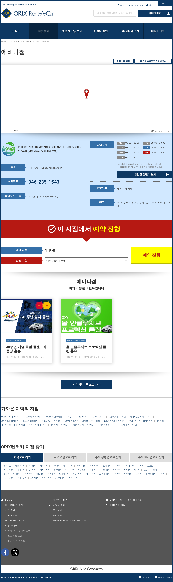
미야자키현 (46, 478)
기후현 (92, 470)
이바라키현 (94, 466)
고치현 (138, 474)
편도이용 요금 (15, 536)
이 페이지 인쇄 (123, 61)
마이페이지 (155, 13)
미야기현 (44, 466)
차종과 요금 (11, 515)
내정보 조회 (59, 505)
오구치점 (83, 417)
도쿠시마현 (104, 474)
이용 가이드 (158, 31)
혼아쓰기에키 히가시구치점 (140, 421)
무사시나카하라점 (30, 421)
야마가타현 (67, 466)
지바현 (140, 466)
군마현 (117, 466)
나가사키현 (8, 478)
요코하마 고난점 (97, 417)
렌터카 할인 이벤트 (15, 520)
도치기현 (107, 466)
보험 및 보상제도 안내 (19, 530)
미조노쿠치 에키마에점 (51, 421)
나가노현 (82, 470)
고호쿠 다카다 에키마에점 (83, 425)
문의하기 (57, 510)
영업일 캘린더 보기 (145, 174)
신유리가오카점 (71, 421)
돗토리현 (40, 474)
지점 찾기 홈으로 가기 (86, 384)
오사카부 (157, 470)
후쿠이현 (57, 470)
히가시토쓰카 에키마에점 (140, 417)
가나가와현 (24, 41)
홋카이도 (7, 466)
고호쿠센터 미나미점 (117, 417)
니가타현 (20, 470)
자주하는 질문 (137, 5)
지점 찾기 (43, 31)
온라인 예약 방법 (16, 541)
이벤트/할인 (101, 31)
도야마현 (32, 470)
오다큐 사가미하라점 (91, 421)
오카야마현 (64, 474)
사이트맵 (153, 5)
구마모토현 (21, 478)
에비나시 (35, 41)
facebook (5, 552)
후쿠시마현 (81, 466)
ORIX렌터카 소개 (129, 31)
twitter (15, 552)
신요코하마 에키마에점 (32, 417)
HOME (123, 5)
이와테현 (32, 466)
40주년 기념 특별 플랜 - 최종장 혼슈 (26, 331)
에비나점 (160, 421)
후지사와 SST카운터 (106, 425)
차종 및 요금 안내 (72, 31)
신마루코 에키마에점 (10, 421)
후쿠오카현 (150, 474)
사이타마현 (129, 466)
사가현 (161, 474)
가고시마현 (60, 478)
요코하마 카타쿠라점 (128, 425)
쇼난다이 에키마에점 (59, 425)
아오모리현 (19, 466)
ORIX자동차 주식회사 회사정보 (126, 500)
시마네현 (51, 474)
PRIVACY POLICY (165, 577)
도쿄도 (150, 466)
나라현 (16, 474)
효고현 (6, 474)
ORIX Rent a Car (27, 13)
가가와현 (116, 474)
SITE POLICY (147, 577)
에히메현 (128, 474)
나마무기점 (70, 417)
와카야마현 (27, 474)
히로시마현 (77, 474)
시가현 (136, 470)
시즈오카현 (104, 470)
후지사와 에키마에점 (37, 425)
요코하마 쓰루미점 (54, 417)
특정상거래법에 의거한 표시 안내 (70, 520)
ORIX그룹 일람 (117, 505)
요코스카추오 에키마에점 (114, 421)
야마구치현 (90, 474)
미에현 (127, 470)
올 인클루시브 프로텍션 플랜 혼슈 (86, 331)
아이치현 (116, 470)
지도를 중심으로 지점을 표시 (153, 61)
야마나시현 (69, 470)
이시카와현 (44, 470)
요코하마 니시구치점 (10, 417)
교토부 (146, 470)
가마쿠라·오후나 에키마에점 (13, 425)
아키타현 (55, 466)
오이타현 (34, 478)
